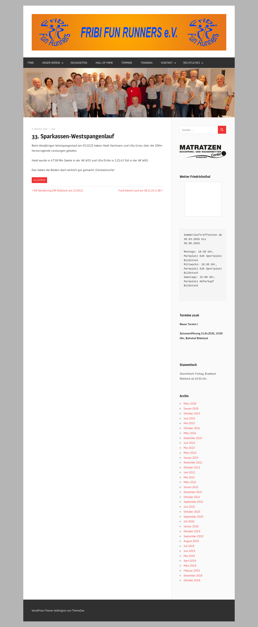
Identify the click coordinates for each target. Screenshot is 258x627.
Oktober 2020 (192, 511)
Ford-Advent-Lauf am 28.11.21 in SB (139, 190)
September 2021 (193, 501)
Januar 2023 (191, 457)
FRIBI (31, 62)
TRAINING (147, 62)
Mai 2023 (189, 447)
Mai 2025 (189, 423)
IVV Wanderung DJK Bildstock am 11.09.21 (58, 190)
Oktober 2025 (192, 413)
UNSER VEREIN (53, 62)
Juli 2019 (189, 546)
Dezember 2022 (193, 462)
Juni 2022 (189, 472)
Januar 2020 (191, 526)
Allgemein (39, 180)
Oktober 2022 (192, 467)
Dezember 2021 (193, 492)
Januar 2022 (191, 487)
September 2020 (193, 516)
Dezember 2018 (193, 575)
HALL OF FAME (104, 62)
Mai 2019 (189, 556)
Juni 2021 (189, 506)
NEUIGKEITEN (79, 62)
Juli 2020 (189, 521)
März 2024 (190, 433)
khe (53, 128)
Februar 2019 (192, 570)
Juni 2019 (189, 551)
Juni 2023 (189, 442)
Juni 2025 (189, 418)
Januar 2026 (191, 408)
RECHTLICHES (193, 62)
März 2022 (190, 482)
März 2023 (190, 452)
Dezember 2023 (193, 438)
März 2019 (190, 565)
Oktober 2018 (192, 580)
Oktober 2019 (192, 531)
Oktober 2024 (192, 428)
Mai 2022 (189, 477)
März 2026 (190, 403)
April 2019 (190, 560)
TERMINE (126, 62)
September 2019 (193, 536)
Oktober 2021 (192, 497)
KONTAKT (168, 62)
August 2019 (191, 541)
